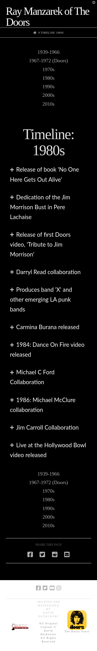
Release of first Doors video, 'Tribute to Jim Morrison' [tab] (40, 244)
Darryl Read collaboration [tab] (48, 271)
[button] (92, 5)
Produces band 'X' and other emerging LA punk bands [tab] (41, 299)
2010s (48, 104)
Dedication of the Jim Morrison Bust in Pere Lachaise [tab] (40, 207)
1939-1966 (48, 52)
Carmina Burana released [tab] (47, 326)
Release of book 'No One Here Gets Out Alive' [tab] (44, 174)
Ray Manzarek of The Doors (47, 17)
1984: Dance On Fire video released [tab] (47, 349)
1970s (48, 69)
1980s (48, 78)
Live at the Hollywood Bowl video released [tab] (48, 450)
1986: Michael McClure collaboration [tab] (43, 404)
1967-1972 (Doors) (48, 60)
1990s (48, 86)
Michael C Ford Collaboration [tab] (32, 377)
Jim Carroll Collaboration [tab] (47, 427)
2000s (48, 95)
